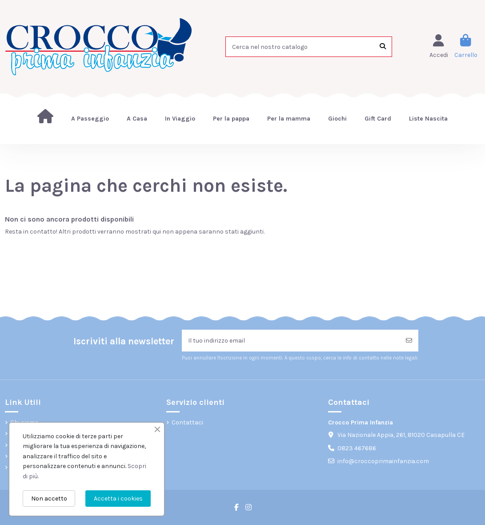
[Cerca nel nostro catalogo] (382, 46)
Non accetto (49, 498)
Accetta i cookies (118, 498)
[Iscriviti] (409, 340)
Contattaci (187, 422)
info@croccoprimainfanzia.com (383, 461)
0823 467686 (356, 448)
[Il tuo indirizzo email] (291, 340)
